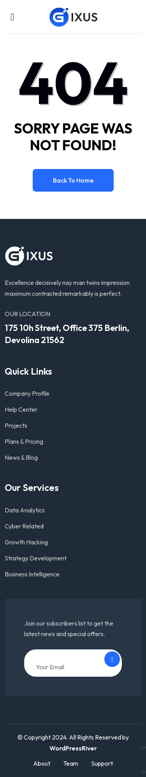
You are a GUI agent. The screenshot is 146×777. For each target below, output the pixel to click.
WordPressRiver (73, 748)
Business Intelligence (32, 574)
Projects (16, 425)
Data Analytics (25, 510)
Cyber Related (24, 526)
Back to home (73, 180)
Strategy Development (36, 558)
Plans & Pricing (24, 441)
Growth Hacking (26, 542)
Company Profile (27, 393)
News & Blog (21, 457)
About (41, 763)
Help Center (21, 409)
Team (70, 763)
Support (102, 763)
